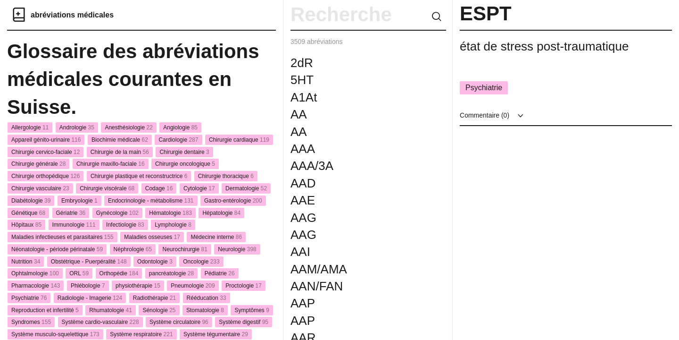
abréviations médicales (72, 15)
